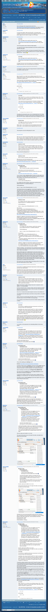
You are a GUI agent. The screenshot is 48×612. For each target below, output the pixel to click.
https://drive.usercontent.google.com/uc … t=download (26, 161)
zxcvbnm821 (5, 327)
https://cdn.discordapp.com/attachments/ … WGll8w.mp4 (29, 352)
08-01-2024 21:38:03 (20, 197)
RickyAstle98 (6, 118)
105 (35, 17)
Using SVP (15, 15)
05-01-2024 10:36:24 (20, 30)
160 (6, 279)
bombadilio (5, 128)
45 (20, 17)
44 (17, 17)
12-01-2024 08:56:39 (20, 327)
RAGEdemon (5, 36)
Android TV (30, 10)
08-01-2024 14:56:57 (20, 134)
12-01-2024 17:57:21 (20, 405)
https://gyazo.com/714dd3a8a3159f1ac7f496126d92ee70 (27, 214)
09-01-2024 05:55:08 (20, 264)
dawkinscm (5, 54)
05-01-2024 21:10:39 (20, 54)
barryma (4, 66)
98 (6, 122)
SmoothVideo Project (9, 4)
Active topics (33, 7)
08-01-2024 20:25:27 (20, 163)
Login (27, 0)
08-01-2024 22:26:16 (20, 221)
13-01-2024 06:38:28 (20, 466)
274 (6, 58)
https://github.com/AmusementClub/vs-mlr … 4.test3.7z (27, 589)
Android (26, 10)
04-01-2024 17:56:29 (20, 23)
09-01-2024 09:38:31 (20, 302)
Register (23, 0)
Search (17, 0)
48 (29, 17)
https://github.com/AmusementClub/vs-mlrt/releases (29, 363)
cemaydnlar (5, 142)
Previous (8, 17)
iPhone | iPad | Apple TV (15, 10)
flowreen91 (5, 153)
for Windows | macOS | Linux (10, 11)
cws (4, 23)
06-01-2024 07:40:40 (20, 66)
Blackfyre (5, 275)
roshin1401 (5, 30)
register (37, 19)
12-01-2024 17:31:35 (20, 380)
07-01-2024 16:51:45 (20, 118)
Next (39, 17)
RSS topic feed (42, 21)
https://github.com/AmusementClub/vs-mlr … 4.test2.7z (26, 82)
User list (12, 0)
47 (26, 17)
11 (6, 41)
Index (7, 0)
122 (6, 158)
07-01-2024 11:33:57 (20, 93)
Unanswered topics (41, 7)
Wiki (4, 0)
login (34, 19)
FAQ (6, 12)
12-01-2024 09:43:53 (20, 343)
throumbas (5, 321)
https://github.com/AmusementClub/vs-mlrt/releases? (26, 27)
